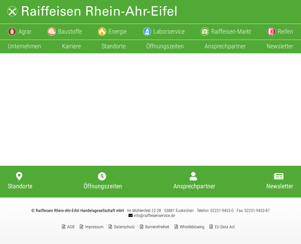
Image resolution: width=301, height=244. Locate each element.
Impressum (94, 226)
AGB (71, 226)
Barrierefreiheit (157, 226)
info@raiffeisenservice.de (151, 215)
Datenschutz (124, 226)
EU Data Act (225, 226)
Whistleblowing (192, 226)
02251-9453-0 (221, 210)
